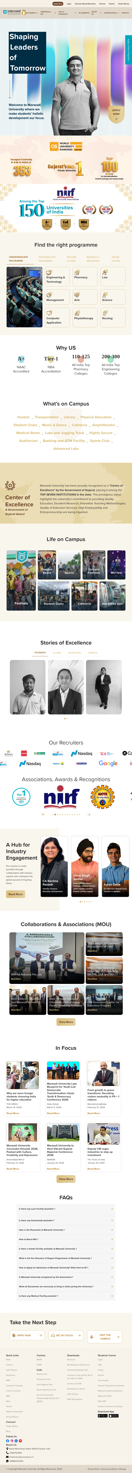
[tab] (52, 814)
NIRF (8, 1380)
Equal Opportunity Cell (46, 1389)
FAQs (8, 1359)
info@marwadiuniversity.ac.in (21, 1457)
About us (94, 13)
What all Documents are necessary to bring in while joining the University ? (66, 1286)
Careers (9, 1364)
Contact (125, 13)
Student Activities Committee (110, 1406)
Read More (16, 894)
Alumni (112, 4)
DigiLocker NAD (104, 1396)
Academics (31, 13)
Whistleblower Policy (76, 1388)
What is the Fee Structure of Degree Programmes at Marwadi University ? (66, 1258)
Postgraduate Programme (47, 259)
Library (101, 1370)
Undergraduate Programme (18, 258)
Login (69, 4)
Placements (84, 13)
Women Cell (42, 1374)
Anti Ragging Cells (45, 1384)
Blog (8, 1431)
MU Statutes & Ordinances (78, 1364)
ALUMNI (57, 652)
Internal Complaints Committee (111, 1385)
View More (66, 1022)
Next (88, 814)
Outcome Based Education (85, 4)
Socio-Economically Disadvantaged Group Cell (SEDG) (48, 1398)
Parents (102, 4)
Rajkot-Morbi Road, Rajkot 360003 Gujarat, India (29, 1448)
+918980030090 (16, 1461)
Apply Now (58, 4)
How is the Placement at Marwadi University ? (66, 1230)
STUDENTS (40, 652)
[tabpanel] (21, 797)
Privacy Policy (94, 1469)
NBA (8, 1396)
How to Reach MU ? (66, 1239)
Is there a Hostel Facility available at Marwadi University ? (66, 1248)
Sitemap (122, 1469)
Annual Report (12, 1416)
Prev (43, 814)
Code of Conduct (13, 1390)
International (110, 13)
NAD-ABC (102, 1401)
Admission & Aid (45, 13)
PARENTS (92, 652)
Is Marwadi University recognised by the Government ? (66, 1277)
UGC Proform (11, 1370)
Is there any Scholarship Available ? (66, 1220)
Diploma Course (71, 259)
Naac (8, 1401)
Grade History (123, 4)
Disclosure (10, 1375)
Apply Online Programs (128, 50)
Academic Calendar (14, 1385)
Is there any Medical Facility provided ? (66, 1296)
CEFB (39, 1364)
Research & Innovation (93, 259)
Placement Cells (43, 1379)
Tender (9, 1406)
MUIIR (39, 1359)
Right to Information (14, 1411)
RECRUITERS (74, 652)
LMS (99, 1364)
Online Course (116, 259)
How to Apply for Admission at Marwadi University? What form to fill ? (66, 1267)
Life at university (63, 13)
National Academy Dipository (110, 1390)
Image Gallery (12, 1426)
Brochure (71, 1359)
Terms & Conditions (109, 1469)
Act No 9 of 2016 (74, 1383)
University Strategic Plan (77, 1370)
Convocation (103, 1380)
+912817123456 (15, 1452)
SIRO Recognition (74, 1399)
